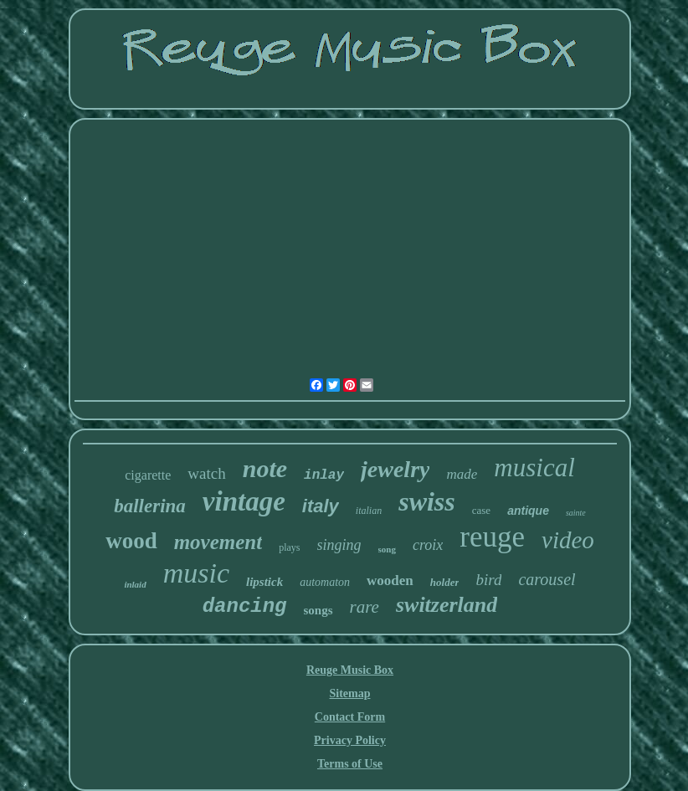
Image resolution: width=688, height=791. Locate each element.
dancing (245, 606)
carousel (546, 579)
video (568, 539)
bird (488, 579)
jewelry (395, 469)
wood (131, 540)
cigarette (148, 475)
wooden (390, 580)
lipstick (264, 581)
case (481, 510)
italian (369, 510)
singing (339, 545)
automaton (325, 582)
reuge (492, 537)
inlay (324, 475)
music (196, 572)
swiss (426, 501)
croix (428, 545)
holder (445, 582)
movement (218, 542)
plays (289, 547)
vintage (244, 501)
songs (318, 610)
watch (206, 473)
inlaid (135, 584)
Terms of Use (350, 764)
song (387, 549)
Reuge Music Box (349, 670)
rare (364, 607)
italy (320, 506)
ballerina (150, 506)
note (265, 468)
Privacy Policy (350, 740)
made (461, 474)
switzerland (446, 605)
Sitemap (350, 693)
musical (534, 467)
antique (528, 510)
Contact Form (350, 717)
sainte (576, 512)
